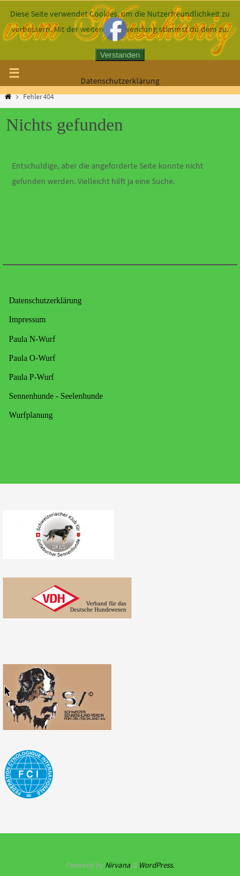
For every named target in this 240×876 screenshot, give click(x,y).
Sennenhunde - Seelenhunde (56, 396)
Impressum (27, 319)
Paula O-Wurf (32, 358)
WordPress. (156, 865)
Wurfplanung (31, 415)
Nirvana (117, 865)
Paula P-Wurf (31, 377)
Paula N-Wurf (32, 339)
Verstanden (120, 54)
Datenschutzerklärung (45, 300)
